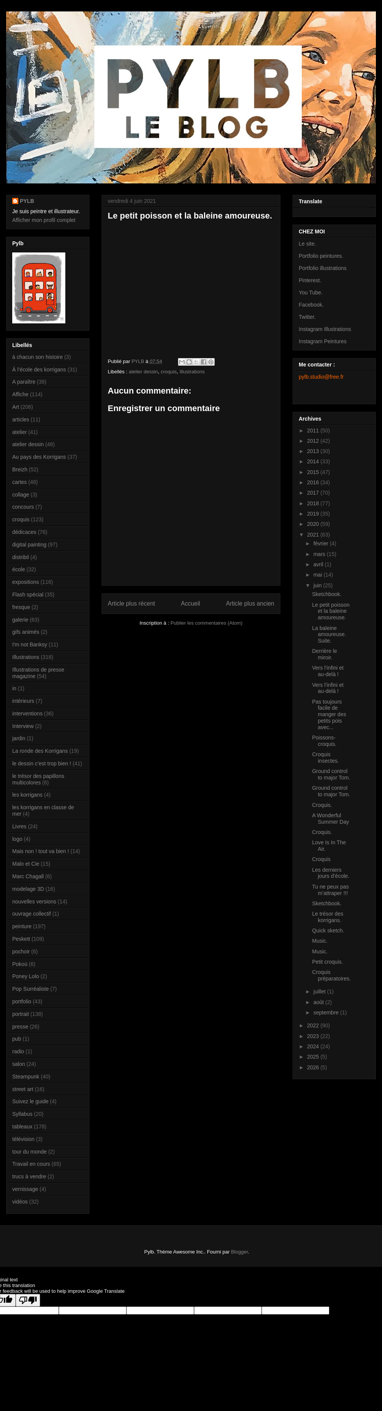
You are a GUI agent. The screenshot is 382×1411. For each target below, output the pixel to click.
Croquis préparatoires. (331, 975)
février (321, 543)
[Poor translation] (28, 1300)
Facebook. (311, 305)
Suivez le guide (30, 1101)
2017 (313, 493)
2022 (313, 1025)
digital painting (29, 545)
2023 (313, 1036)
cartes (19, 482)
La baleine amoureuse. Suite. (329, 634)
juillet (320, 991)
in (14, 688)
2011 (313, 430)
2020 (313, 524)
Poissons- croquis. (324, 740)
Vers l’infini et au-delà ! (327, 671)
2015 (313, 472)
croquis (169, 371)
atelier (19, 432)
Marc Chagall (28, 876)
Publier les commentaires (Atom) (206, 623)
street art (22, 1089)
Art (15, 407)
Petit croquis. (327, 962)
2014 (313, 461)
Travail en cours (31, 1164)
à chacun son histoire (37, 357)
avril (319, 564)
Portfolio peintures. (321, 256)
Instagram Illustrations (325, 329)
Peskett (21, 939)
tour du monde (29, 1152)
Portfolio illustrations (322, 268)
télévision (23, 1139)
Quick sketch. (328, 930)
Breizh (20, 469)
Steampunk (25, 1077)
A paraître (24, 382)
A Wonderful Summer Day (330, 818)
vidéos (20, 1202)
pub (16, 1039)
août (319, 1002)
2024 (313, 1046)
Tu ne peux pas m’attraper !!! (330, 890)
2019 (313, 514)
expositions (25, 582)
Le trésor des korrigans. (327, 917)
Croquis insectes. (325, 757)
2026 (313, 1067)
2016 (313, 482)
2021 (313, 535)
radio (18, 1051)
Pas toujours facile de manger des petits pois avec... (329, 714)
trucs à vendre (29, 1176)
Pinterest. (310, 280)
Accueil (190, 603)
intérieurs (23, 701)
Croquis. (322, 805)
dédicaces (24, 532)
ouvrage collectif (31, 914)
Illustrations (192, 371)
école (18, 569)
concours (23, 507)
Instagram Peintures (322, 341)
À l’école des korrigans (39, 369)
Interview (23, 726)
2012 (313, 441)
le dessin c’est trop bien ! (41, 763)
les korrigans (27, 795)
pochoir (21, 951)
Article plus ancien (250, 603)
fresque (21, 607)
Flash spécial (28, 594)
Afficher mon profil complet (43, 220)
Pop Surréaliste (30, 989)
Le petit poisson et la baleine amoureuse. (331, 611)
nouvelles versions (34, 901)
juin (318, 585)
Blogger (239, 1252)
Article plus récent (131, 603)
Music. (319, 941)
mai (318, 575)
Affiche (20, 394)
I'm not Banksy (29, 644)
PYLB (27, 201)
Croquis (321, 859)
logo (17, 839)
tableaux (22, 1126)
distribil (20, 557)
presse (20, 1027)
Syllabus (22, 1114)
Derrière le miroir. (324, 654)
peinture (22, 926)
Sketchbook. (327, 594)
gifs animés (25, 632)
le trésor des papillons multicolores (38, 779)
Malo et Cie (25, 864)
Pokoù (20, 964)
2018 (313, 503)
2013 (313, 451)
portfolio (21, 1001)
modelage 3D (28, 889)
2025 (313, 1057)
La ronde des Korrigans (40, 751)
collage (20, 495)
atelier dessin (143, 371)
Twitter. (307, 317)
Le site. (307, 244)
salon (18, 1064)
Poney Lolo (25, 976)
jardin (18, 738)
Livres (19, 826)
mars (320, 554)
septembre (326, 1012)
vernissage (25, 1189)
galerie (20, 620)
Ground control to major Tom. (331, 774)
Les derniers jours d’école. (331, 873)
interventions (27, 713)
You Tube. (311, 292)
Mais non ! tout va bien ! (40, 851)
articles (20, 419)
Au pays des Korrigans (39, 457)
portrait (20, 1014)
